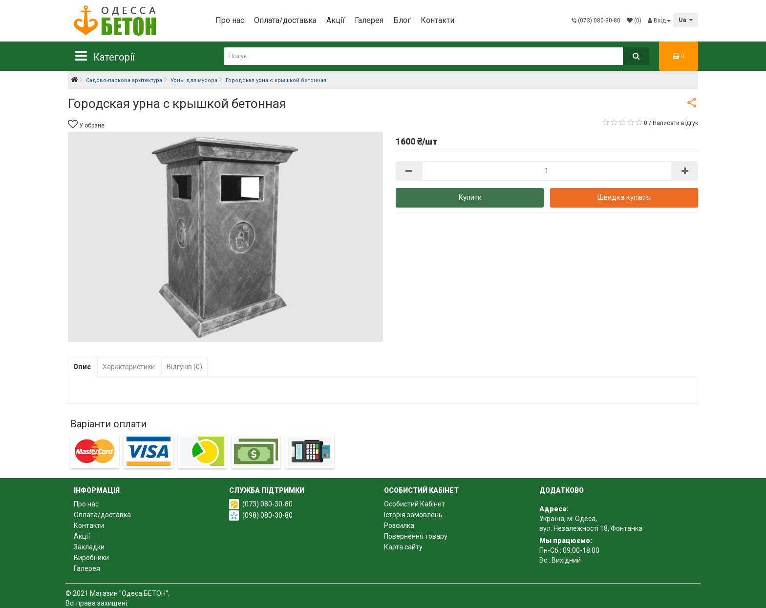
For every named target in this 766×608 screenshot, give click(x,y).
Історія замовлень (413, 515)
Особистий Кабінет (414, 504)
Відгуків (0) (184, 367)
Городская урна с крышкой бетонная (276, 80)
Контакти (437, 20)
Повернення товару (415, 536)
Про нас (229, 20)
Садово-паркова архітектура (124, 80)
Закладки (89, 547)
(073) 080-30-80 (267, 504)
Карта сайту (403, 547)
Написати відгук (675, 123)
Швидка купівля (624, 197)
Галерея (369, 20)
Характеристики (129, 367)
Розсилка (399, 525)
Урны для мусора (193, 80)
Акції (335, 20)
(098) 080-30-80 (267, 515)
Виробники (91, 558)
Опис (82, 367)
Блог (402, 20)
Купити (470, 197)
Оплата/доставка (285, 20)
